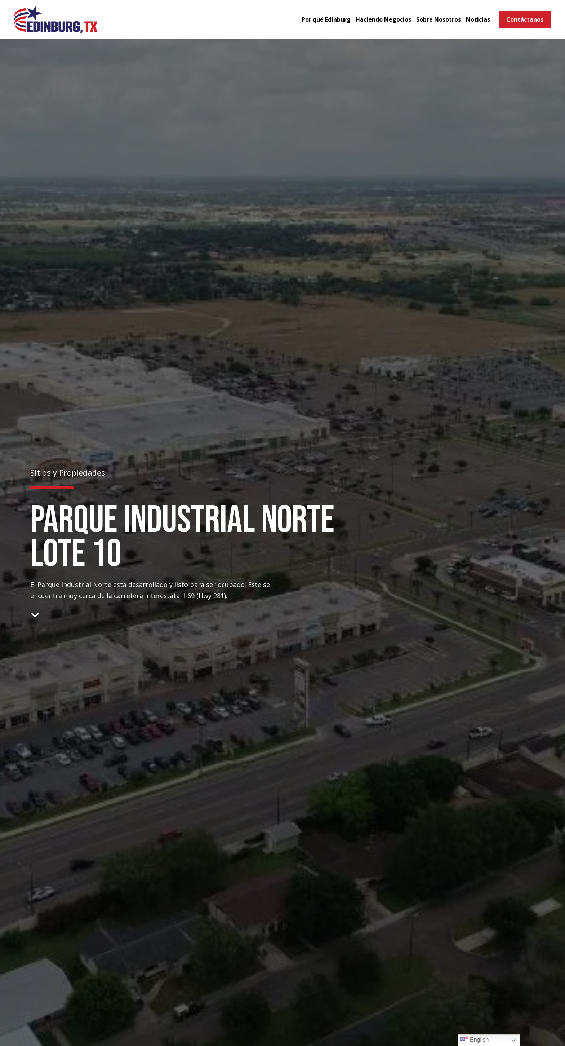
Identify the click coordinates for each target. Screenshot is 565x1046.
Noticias (478, 19)
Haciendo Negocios (383, 19)
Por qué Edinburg (326, 19)
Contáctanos (524, 19)
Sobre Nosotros (438, 19)
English (474, 1040)
